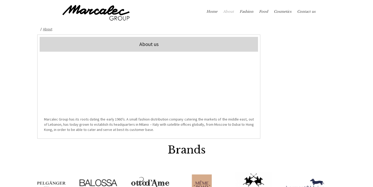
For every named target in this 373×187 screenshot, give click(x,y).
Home (211, 11)
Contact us (306, 11)
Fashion (246, 11)
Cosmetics (282, 11)
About (228, 11)
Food (263, 11)
